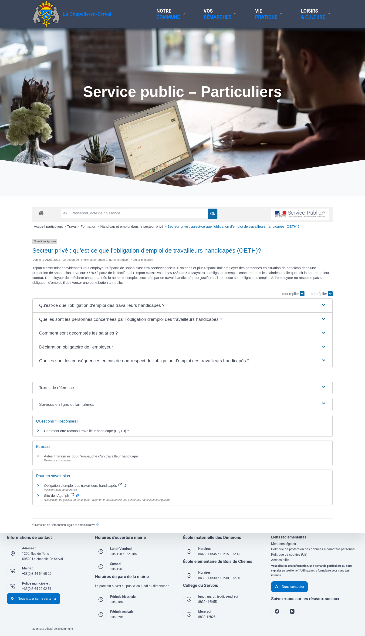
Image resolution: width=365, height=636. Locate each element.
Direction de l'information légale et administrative (66, 525)
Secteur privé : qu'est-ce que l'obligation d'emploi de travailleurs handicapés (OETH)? (233, 226)
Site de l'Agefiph (61, 495)
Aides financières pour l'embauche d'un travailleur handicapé (91, 456)
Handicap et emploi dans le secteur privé (132, 226)
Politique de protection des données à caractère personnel (313, 549)
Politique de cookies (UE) (289, 554)
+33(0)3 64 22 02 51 (36, 589)
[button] (182, 305)
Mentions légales (283, 544)
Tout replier (293, 293)
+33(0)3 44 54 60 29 (36, 573)
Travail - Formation (82, 226)
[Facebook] (277, 611)
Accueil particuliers (49, 226)
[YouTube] (292, 611)
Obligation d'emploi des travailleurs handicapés (85, 485)
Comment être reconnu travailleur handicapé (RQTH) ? (86, 431)
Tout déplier (321, 293)
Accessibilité (280, 560)
